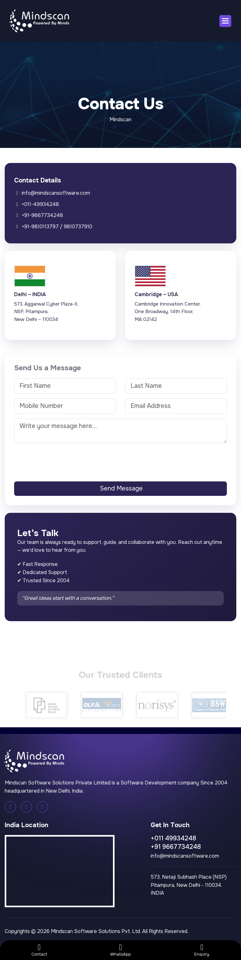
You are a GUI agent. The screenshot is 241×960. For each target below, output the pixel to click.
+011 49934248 (173, 838)
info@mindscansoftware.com (185, 856)
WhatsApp (120, 951)
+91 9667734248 (176, 847)
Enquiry (201, 951)
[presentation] (120, 460)
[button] (225, 21)
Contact (39, 951)
